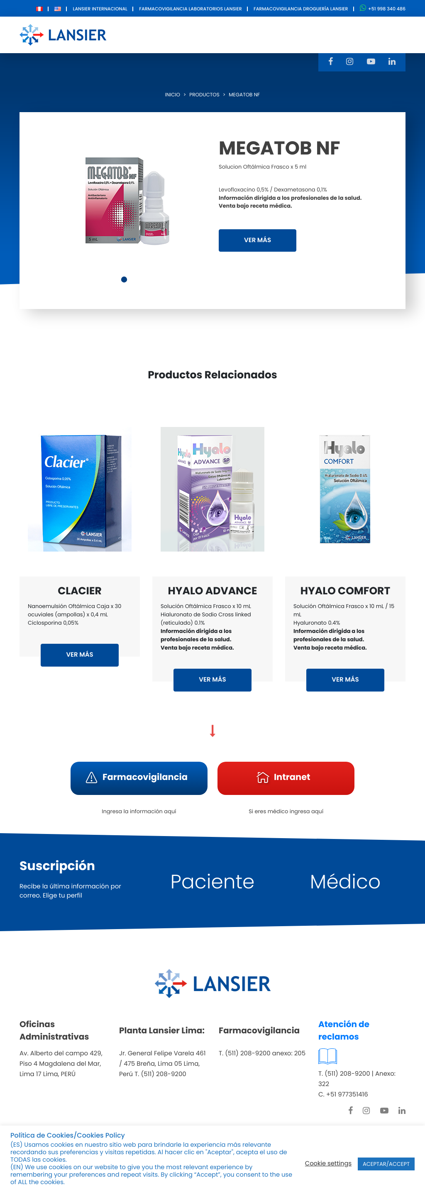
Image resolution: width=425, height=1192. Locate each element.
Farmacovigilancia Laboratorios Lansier (190, 8)
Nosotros (136, 34)
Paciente (213, 881)
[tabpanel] (125, 199)
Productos (186, 34)
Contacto (292, 34)
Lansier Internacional (100, 8)
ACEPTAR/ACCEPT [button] (386, 1164)
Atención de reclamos (343, 1030)
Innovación (239, 34)
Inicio (172, 94)
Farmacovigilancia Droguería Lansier (301, 8)
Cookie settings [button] (328, 1163)
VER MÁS (257, 240)
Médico (345, 881)
